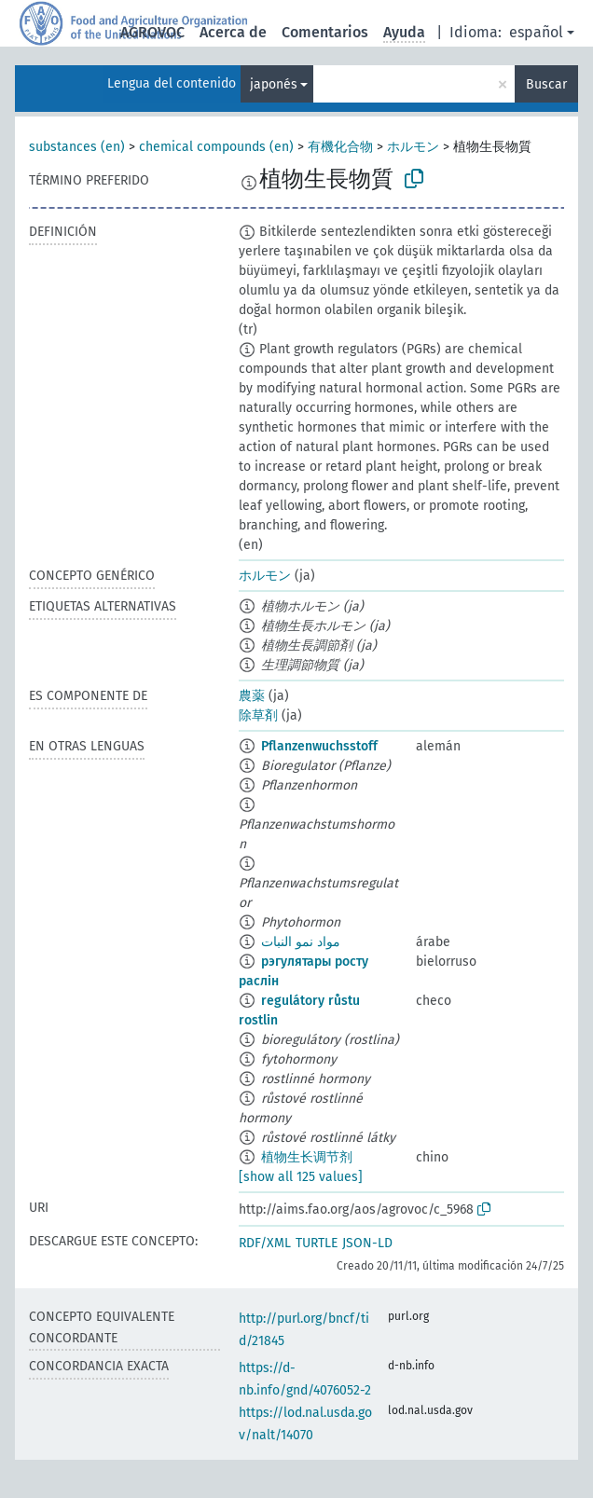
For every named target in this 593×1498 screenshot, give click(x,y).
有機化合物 (340, 147)
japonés (273, 84)
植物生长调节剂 (306, 1157)
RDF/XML (265, 1243)
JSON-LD (367, 1243)
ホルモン (413, 147)
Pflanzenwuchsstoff (319, 746)
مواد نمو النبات (300, 942)
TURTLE (317, 1243)
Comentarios (325, 32)
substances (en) (77, 147)
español (536, 32)
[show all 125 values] (301, 1177)
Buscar (546, 84)
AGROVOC (152, 32)
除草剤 (258, 715)
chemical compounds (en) (216, 147)
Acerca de (233, 32)
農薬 (252, 696)
